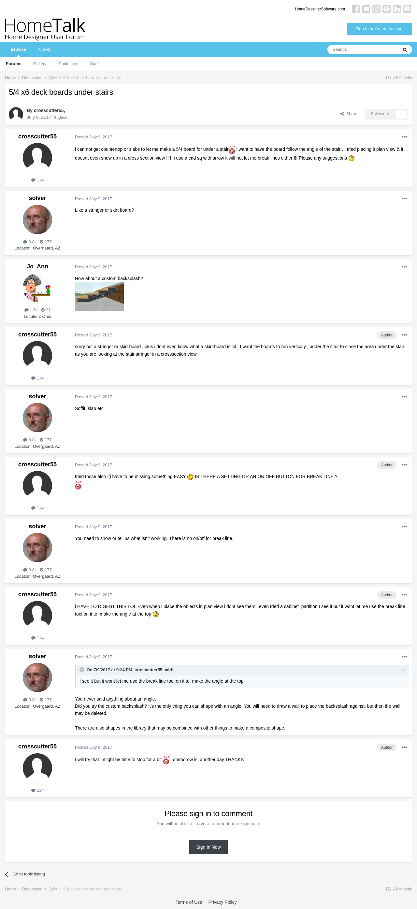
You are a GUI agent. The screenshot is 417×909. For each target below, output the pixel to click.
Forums (14, 63)
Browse (18, 52)
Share (348, 113)
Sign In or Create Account (379, 28)
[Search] (362, 49)
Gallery (40, 63)
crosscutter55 (49, 110)
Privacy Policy (222, 902)
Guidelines (68, 63)
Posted (93, 137)
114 (37, 180)
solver (37, 198)
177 (45, 241)
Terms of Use (188, 902)
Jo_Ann (37, 266)
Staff (94, 63)
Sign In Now (208, 847)
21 (45, 309)
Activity (44, 49)
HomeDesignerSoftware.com (320, 9)
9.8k (29, 241)
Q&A (62, 117)
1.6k (31, 309)
